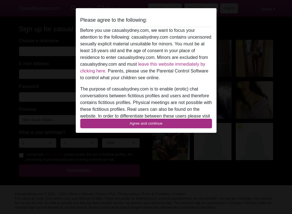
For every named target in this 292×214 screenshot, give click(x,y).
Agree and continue (145, 123)
